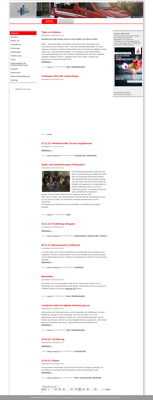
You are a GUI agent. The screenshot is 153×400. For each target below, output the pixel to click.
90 (95, 389)
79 (75, 389)
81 (84, 389)
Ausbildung (16, 44)
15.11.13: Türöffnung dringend (58, 224)
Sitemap (124, 1)
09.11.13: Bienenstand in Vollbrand (60, 245)
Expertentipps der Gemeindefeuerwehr (19, 64)
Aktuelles (15, 33)
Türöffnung (103, 236)
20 (60, 389)
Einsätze (14, 37)
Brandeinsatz (79, 267)
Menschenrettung (80, 236)
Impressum (131, 1)
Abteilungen (16, 52)
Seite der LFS (70, 289)
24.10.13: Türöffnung (52, 339)
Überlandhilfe (96, 377)
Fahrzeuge (15, 48)
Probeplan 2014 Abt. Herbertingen (60, 76)
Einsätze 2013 (56, 155)
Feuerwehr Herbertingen (49, 21)
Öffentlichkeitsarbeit (78, 67)
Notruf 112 (15, 41)
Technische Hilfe (80, 155)
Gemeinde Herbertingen (66, 20)
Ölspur (76, 377)
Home (119, 1)
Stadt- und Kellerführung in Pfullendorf (63, 164)
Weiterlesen (47, 62)
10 (56, 389)
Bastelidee (47, 276)
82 (88, 389)
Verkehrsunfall (91, 155)
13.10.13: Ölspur (50, 360)
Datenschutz (139, 1)
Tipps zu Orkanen (51, 32)
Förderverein (16, 56)
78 (71, 389)
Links (13, 59)
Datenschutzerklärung (20, 76)
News (68, 67)
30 (64, 389)
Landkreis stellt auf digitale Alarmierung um (65, 305)
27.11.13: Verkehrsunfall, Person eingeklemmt (66, 143)
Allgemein (49, 67)
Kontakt (14, 69)
